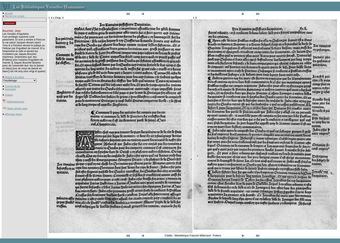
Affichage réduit (13, 114)
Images (9, 95)
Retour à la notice (14, 77)
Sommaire (10, 89)
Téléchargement (15, 101)
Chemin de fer (12, 86)
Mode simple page (17, 108)
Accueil (9, 13)
